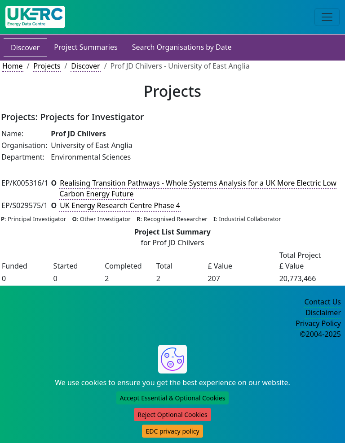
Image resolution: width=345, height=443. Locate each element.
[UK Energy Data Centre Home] (35, 17)
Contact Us (323, 302)
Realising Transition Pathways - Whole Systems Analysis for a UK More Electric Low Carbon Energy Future (197, 188)
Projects (46, 66)
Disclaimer (323, 312)
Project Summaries (85, 47)
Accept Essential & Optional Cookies (173, 398)
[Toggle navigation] (327, 17)
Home (12, 66)
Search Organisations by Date (182, 47)
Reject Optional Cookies (172, 414)
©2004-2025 (320, 334)
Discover (25, 47)
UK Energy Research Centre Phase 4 (120, 205)
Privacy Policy (318, 323)
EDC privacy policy (172, 431)
